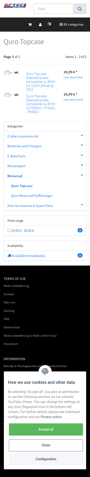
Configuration (46, 459)
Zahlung (9, 311)
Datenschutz (12, 327)
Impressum (11, 344)
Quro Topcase (22, 185)
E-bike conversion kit (46, 135)
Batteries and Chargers (46, 145)
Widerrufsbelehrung (16, 286)
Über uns (9, 302)
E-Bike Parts (46, 155)
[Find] (53, 9)
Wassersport (46, 165)
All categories (72, 24)
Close (46, 445)
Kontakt (9, 294)
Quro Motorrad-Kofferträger (32, 195)
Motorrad (46, 175)
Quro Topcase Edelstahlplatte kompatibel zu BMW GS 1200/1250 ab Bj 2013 (40, 81)
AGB (6, 319)
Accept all (45, 429)
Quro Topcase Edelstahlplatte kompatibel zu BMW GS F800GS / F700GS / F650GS (40, 104)
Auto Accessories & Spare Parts (46, 205)
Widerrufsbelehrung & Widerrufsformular (30, 336)
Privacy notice (51, 417)
